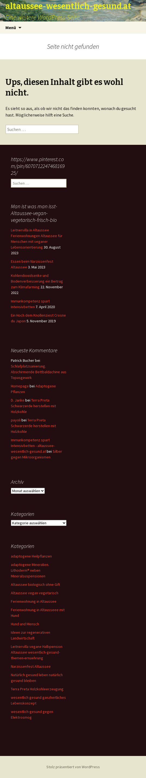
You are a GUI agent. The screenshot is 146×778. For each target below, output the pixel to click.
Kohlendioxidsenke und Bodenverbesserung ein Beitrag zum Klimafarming (37, 281)
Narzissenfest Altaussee (31, 666)
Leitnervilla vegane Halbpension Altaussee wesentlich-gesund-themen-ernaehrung (36, 652)
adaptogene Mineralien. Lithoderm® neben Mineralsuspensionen (30, 570)
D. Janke (17, 400)
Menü (10, 27)
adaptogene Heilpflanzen (31, 556)
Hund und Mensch (25, 623)
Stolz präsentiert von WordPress (73, 766)
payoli (16, 420)
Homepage (20, 386)
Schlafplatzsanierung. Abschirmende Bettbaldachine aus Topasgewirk (38, 372)
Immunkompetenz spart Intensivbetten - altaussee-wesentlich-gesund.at (33, 445)
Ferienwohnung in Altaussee (33, 601)
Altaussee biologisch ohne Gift (35, 584)
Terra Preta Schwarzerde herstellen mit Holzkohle (33, 406)
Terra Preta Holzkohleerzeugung (37, 689)
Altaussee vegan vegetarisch (34, 592)
